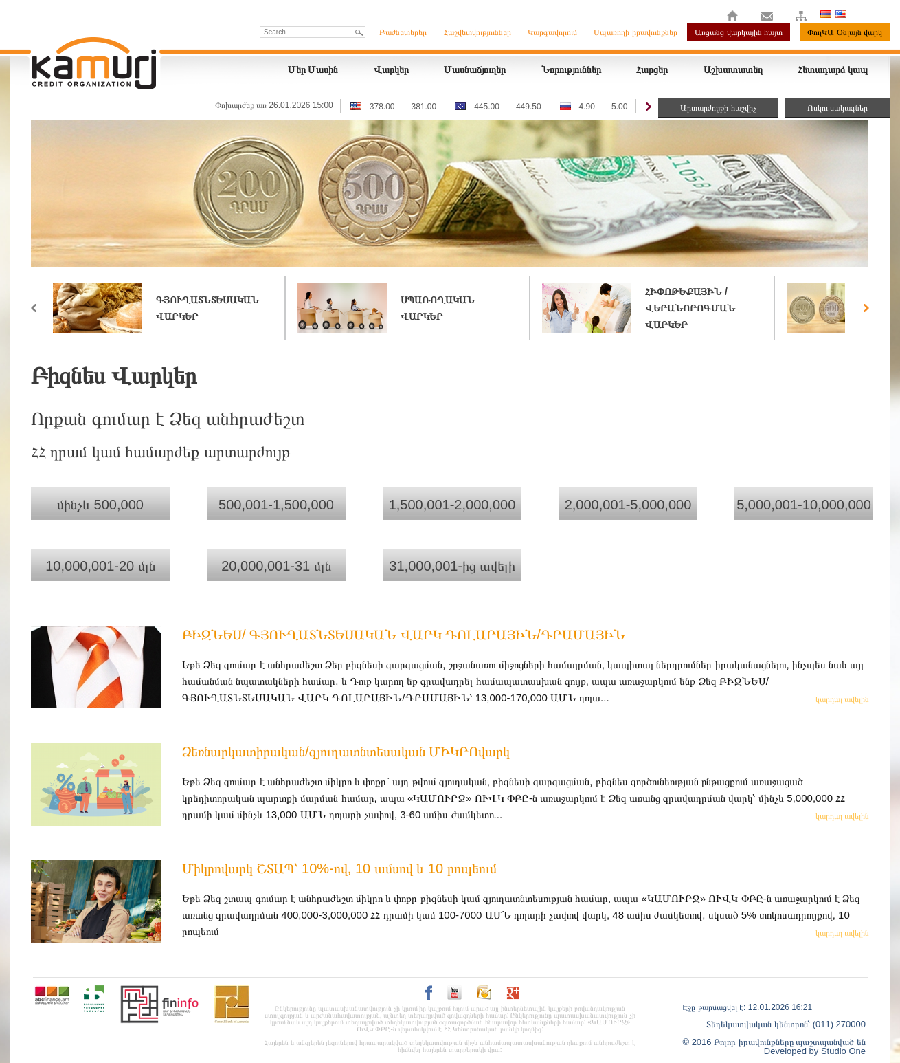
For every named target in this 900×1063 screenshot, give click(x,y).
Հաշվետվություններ (477, 32)
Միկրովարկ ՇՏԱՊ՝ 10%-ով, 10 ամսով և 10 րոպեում (339, 868)
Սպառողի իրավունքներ (635, 32)
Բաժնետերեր (403, 32)
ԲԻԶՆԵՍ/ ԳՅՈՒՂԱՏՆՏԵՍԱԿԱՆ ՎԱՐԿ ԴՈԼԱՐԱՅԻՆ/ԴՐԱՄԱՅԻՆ (403, 634)
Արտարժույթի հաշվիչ (718, 108)
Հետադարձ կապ (833, 69)
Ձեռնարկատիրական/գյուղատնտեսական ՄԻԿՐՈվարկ (346, 751)
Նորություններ (571, 69)
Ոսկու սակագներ (837, 108)
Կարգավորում (552, 32)
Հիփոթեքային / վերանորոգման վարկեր (690, 308)
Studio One (843, 1051)
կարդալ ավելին (842, 699)
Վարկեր (391, 69)
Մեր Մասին (313, 69)
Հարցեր (652, 69)
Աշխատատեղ (733, 69)
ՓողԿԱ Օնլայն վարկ (844, 32)
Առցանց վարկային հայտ (739, 32)
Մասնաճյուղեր (475, 69)
